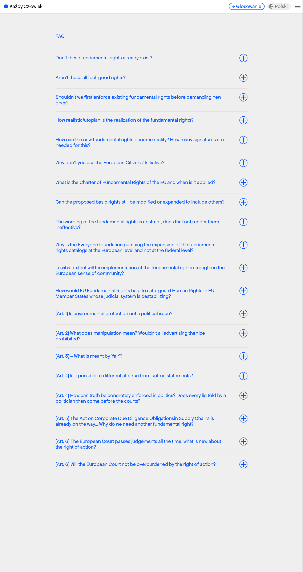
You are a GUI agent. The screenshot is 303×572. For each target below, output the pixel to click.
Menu (297, 6)
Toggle (243, 58)
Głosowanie (248, 6)
